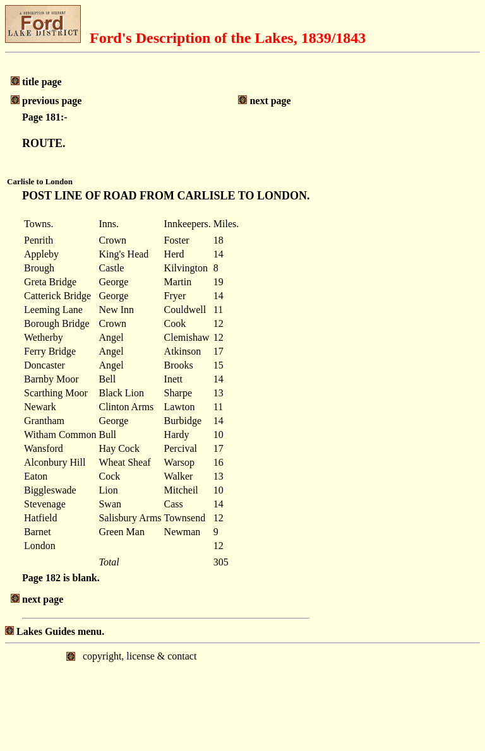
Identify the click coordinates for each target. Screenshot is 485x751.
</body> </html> (242, 696)
